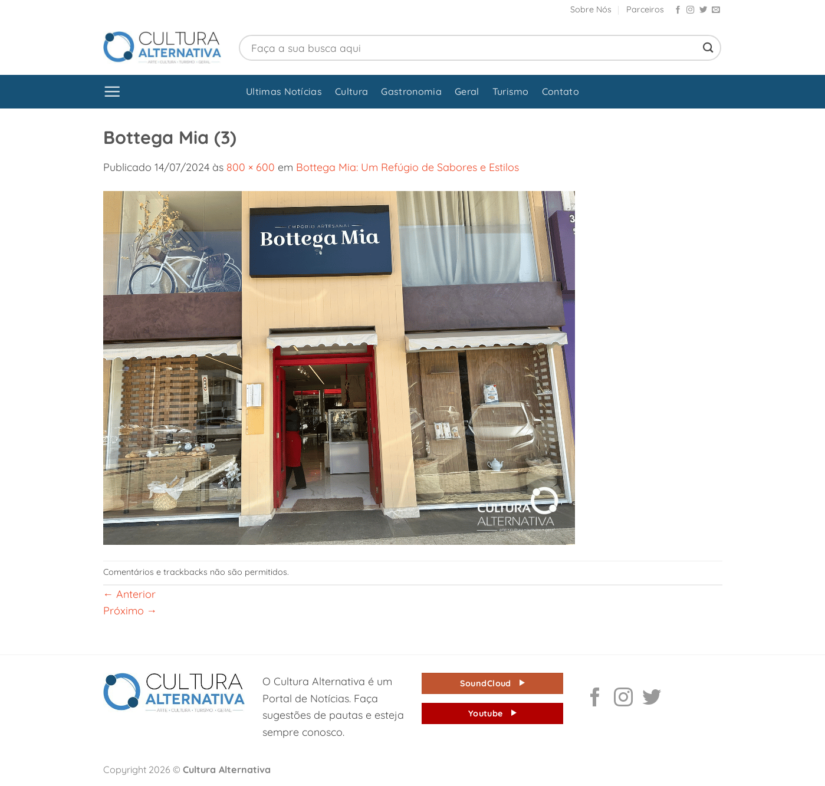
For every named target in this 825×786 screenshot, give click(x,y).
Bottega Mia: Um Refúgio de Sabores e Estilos (407, 166)
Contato (560, 91)
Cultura (351, 91)
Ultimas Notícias (284, 91)
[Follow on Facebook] (678, 10)
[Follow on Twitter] (703, 10)
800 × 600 (250, 166)
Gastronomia (411, 91)
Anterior (129, 593)
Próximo (130, 610)
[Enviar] (708, 47)
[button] (112, 91)
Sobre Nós (591, 9)
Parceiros (645, 9)
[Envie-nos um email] (715, 10)
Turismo (510, 91)
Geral (467, 91)
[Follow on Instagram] (690, 10)
